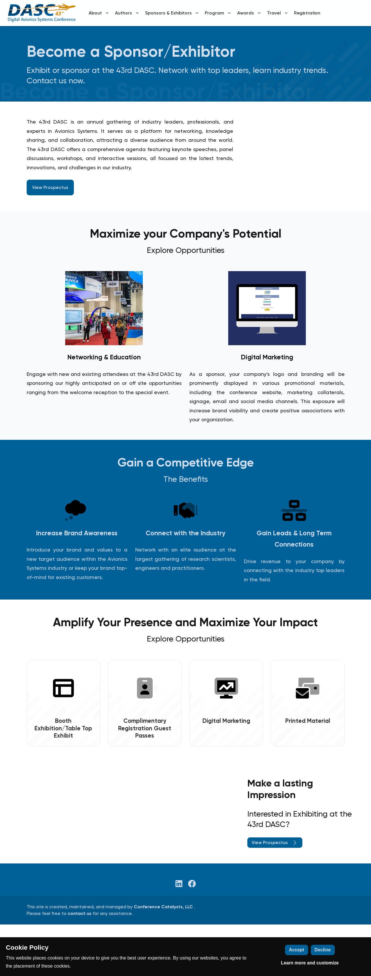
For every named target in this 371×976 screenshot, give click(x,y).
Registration (307, 13)
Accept (296, 949)
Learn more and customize (310, 962)
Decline (323, 949)
